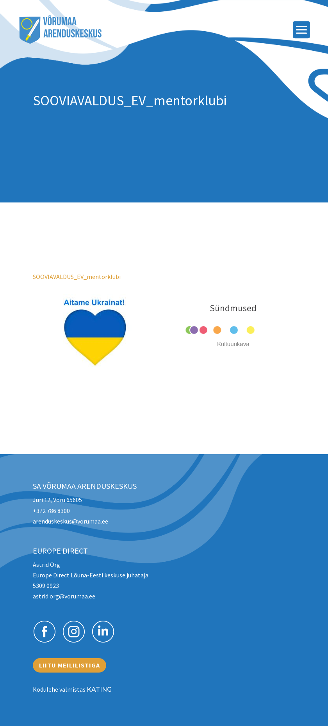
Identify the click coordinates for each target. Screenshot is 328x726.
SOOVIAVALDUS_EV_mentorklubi (77, 276)
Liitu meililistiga (69, 665)
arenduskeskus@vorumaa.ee (70, 521)
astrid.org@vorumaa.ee (64, 596)
